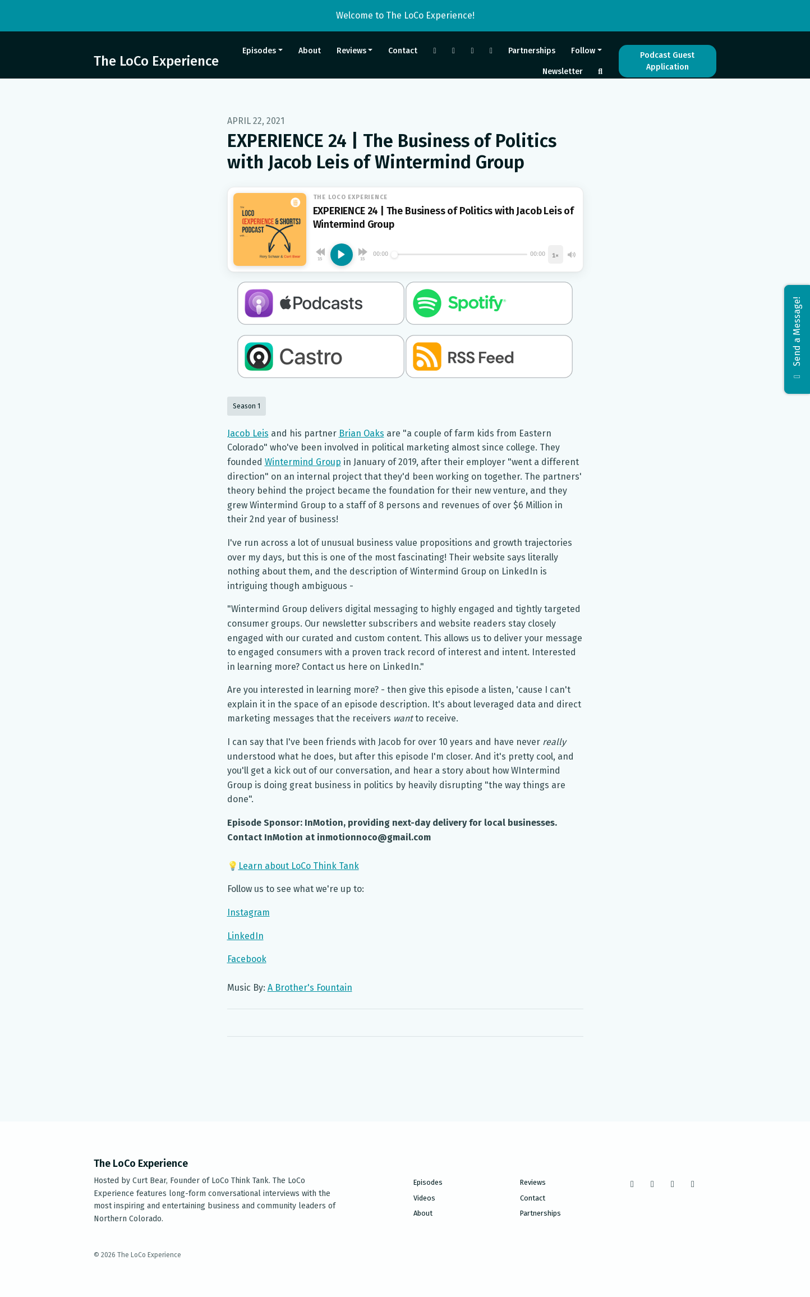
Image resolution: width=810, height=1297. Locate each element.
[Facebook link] (434, 50)
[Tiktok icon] (672, 1184)
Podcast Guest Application (667, 61)
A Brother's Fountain (310, 987)
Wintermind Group (303, 462)
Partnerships (531, 51)
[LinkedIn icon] (692, 1184)
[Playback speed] (555, 254)
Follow (583, 51)
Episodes (259, 51)
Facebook (246, 959)
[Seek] (459, 255)
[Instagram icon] (652, 1184)
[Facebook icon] (632, 1184)
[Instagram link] (453, 50)
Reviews (351, 51)
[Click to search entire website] (600, 71)
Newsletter (562, 71)
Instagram (248, 912)
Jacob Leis (248, 433)
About (309, 51)
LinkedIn (245, 936)
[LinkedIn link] (491, 50)
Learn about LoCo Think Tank (298, 866)
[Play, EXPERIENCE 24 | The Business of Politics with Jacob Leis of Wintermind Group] (341, 254)
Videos (424, 1198)
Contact (402, 51)
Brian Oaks (361, 433)
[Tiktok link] (472, 50)
